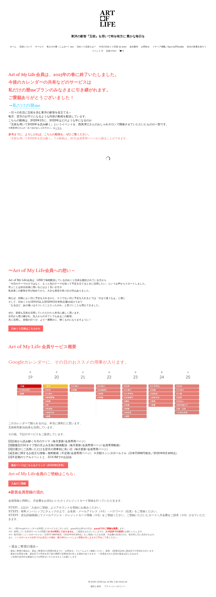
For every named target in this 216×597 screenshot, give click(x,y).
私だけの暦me (26, 106)
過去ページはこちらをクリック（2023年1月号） (38, 465)
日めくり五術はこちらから (25, 328)
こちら (58, 127)
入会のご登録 (18, 483)
